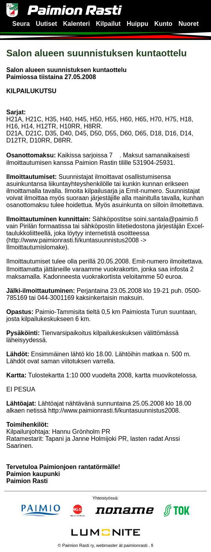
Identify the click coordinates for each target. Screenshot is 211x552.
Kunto (163, 23)
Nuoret (188, 23)
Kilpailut (108, 23)
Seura (20, 23)
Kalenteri (76, 23)
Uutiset (46, 23)
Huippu (137, 23)
